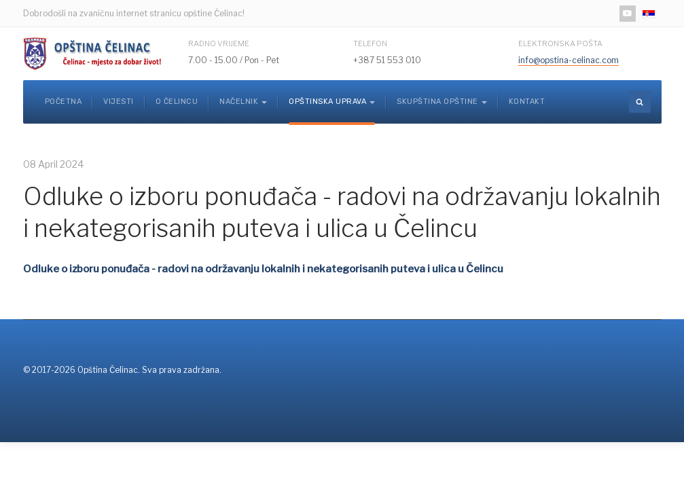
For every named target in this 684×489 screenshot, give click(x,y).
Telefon (370, 43)
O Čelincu (177, 101)
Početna (63, 101)
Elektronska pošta (560, 43)
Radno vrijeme (218, 43)
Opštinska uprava (332, 101)
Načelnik (243, 101)
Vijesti (118, 101)
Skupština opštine (442, 101)
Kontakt (527, 101)
